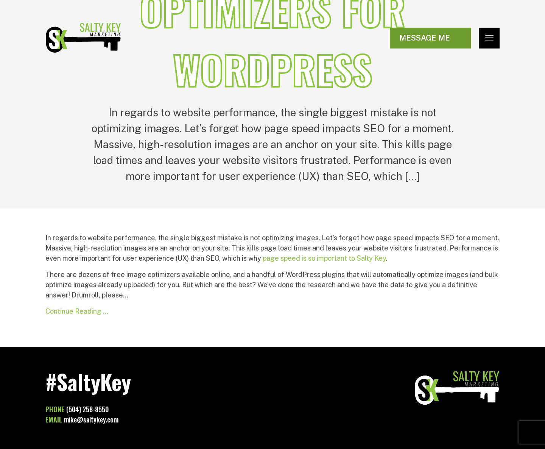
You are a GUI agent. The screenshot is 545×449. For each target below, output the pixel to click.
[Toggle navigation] (489, 38)
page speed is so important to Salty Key (324, 258)
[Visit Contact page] (430, 38)
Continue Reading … (76, 311)
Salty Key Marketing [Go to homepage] (83, 38)
